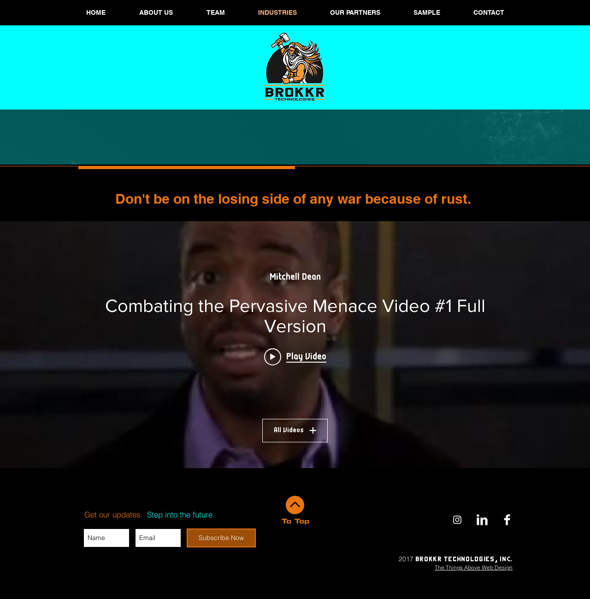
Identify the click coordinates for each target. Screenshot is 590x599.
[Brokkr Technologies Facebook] (507, 519)
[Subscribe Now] (221, 538)
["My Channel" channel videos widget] (295, 344)
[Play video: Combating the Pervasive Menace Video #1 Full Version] (295, 356)
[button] (215, 12)
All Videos (295, 431)
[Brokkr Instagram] (457, 519)
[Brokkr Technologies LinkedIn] (482, 519)
